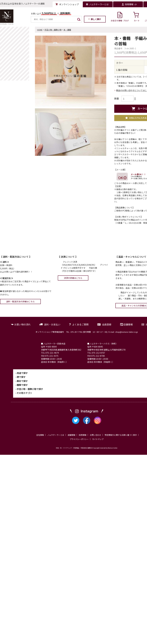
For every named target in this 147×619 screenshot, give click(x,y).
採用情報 (82, 435)
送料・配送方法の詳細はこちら (20, 301)
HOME (39, 29)
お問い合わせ (95, 435)
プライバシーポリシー (79, 439)
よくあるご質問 (80, 324)
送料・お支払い (52, 324)
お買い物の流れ (22, 324)
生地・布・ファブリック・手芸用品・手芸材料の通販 (73, 448)
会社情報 (40, 435)
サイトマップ (97, 439)
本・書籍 (67, 29)
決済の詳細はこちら (73, 277)
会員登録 (106, 324)
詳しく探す (96, 19)
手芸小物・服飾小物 (52, 29)
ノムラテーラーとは (55, 435)
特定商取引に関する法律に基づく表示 (121, 435)
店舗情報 (128, 324)
